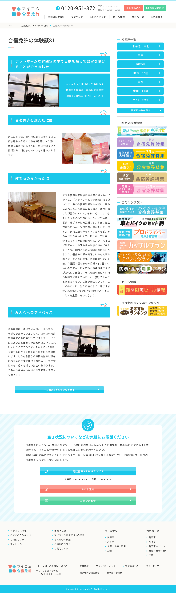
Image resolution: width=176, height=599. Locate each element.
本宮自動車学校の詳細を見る (59, 391)
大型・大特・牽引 (116, 554)
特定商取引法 (135, 573)
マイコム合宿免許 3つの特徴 (69, 543)
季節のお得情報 (56, 16)
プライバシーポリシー (108, 573)
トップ (11, 25)
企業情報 (84, 573)
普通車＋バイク (157, 554)
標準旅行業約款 (116, 579)
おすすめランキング (20, 543)
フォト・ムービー (19, 552)
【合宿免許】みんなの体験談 (34, 25)
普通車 (110, 545)
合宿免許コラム (62, 552)
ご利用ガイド (158, 16)
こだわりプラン (98, 16)
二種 (109, 558)
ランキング (77, 16)
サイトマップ (156, 573)
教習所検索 (60, 538)
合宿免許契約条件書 (90, 579)
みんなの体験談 (62, 547)
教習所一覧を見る (141, 110)
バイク (110, 550)
